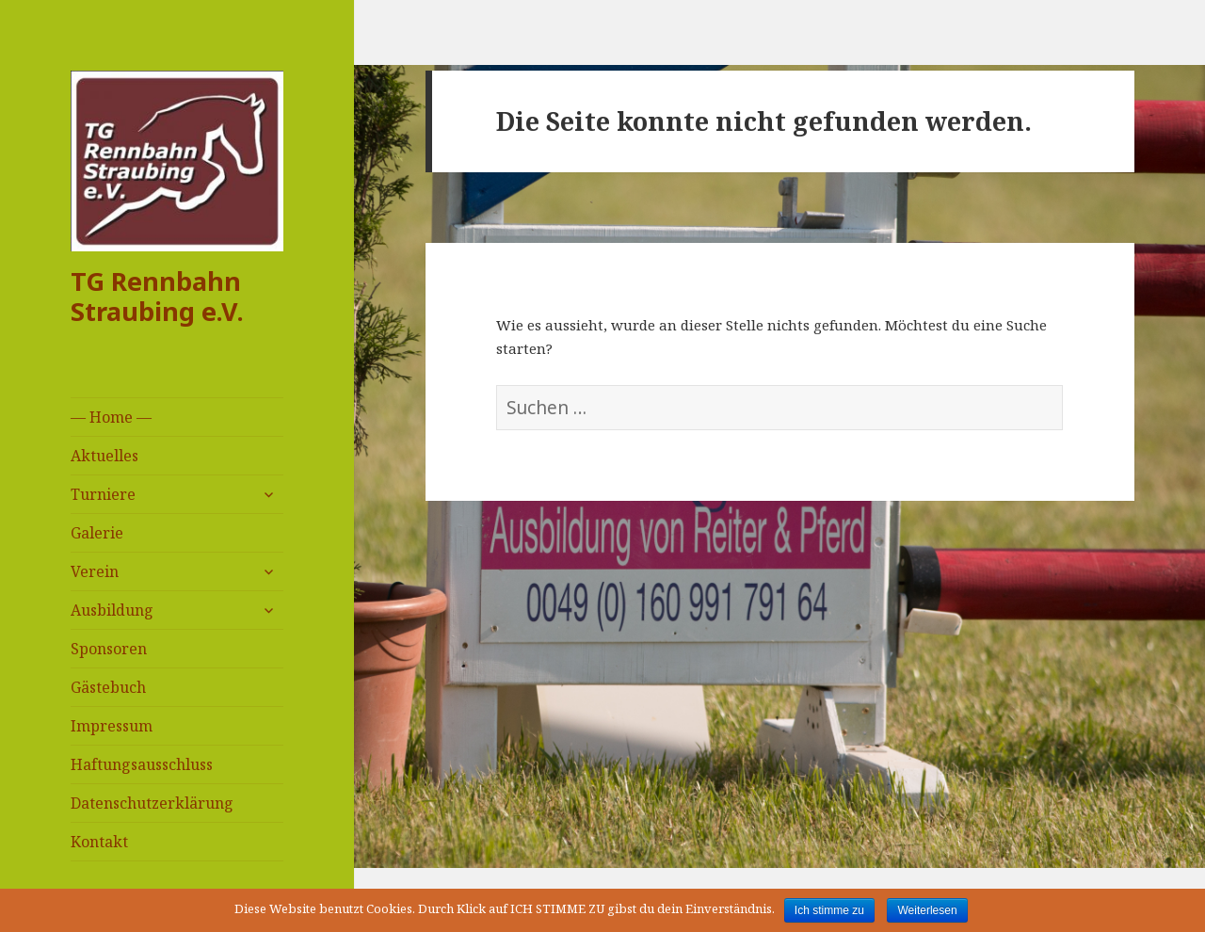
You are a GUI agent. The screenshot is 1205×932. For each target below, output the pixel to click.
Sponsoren (109, 648)
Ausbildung (112, 610)
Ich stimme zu (829, 910)
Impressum (112, 725)
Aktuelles (104, 455)
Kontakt (99, 841)
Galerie (97, 532)
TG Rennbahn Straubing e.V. (157, 296)
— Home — (111, 417)
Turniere (103, 494)
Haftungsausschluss (142, 764)
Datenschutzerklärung (152, 803)
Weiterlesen (926, 910)
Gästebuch (108, 687)
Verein (95, 571)
